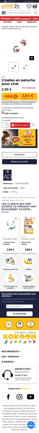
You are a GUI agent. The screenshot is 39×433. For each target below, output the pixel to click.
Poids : (6, 192)
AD (3, 77)
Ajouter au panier (22, 125)
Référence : (8, 184)
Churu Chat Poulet (26, 243)
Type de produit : (11, 188)
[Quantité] (4, 125)
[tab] (19, 154)
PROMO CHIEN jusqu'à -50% (19, 18)
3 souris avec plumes (9, 243)
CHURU (23, 236)
